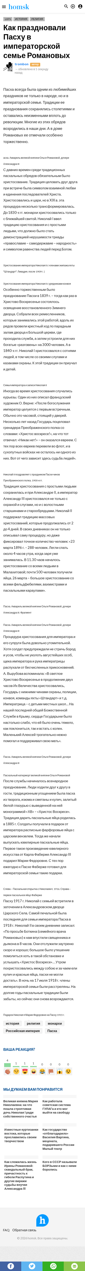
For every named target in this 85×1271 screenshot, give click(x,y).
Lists (8, 19)
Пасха (52, 1031)
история (12, 1023)
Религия (37, 19)
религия (33, 1023)
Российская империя (23, 1031)
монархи (55, 1023)
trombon (21, 64)
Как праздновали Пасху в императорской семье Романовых (36, 41)
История (21, 19)
